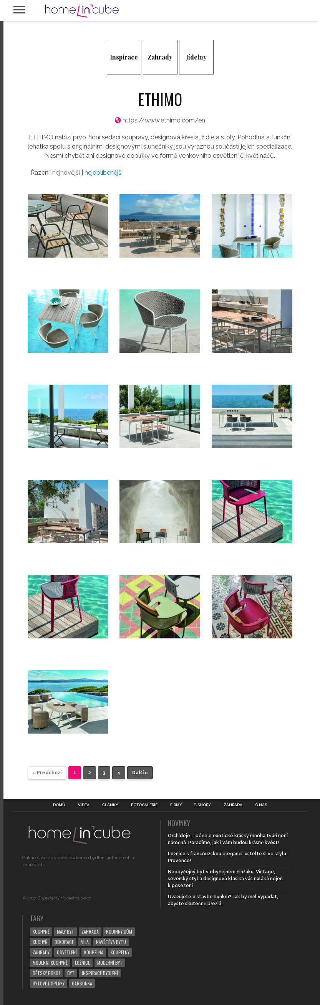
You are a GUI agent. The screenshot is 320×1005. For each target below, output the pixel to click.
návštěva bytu (111, 942)
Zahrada (233, 805)
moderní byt (110, 962)
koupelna (93, 952)
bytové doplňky (49, 983)
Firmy (176, 805)
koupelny (120, 952)
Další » (140, 772)
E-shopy (202, 805)
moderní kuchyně (50, 962)
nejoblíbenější (104, 172)
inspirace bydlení (100, 973)
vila (85, 942)
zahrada (90, 931)
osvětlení (67, 952)
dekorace (64, 942)
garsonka (82, 983)
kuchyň (40, 942)
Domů (59, 805)
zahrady (41, 952)
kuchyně (41, 931)
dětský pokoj (46, 973)
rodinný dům (119, 931)
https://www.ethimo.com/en (164, 120)
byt (71, 973)
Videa (84, 805)
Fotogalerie (144, 805)
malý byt (65, 931)
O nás (261, 805)
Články (110, 805)
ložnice (82, 962)
